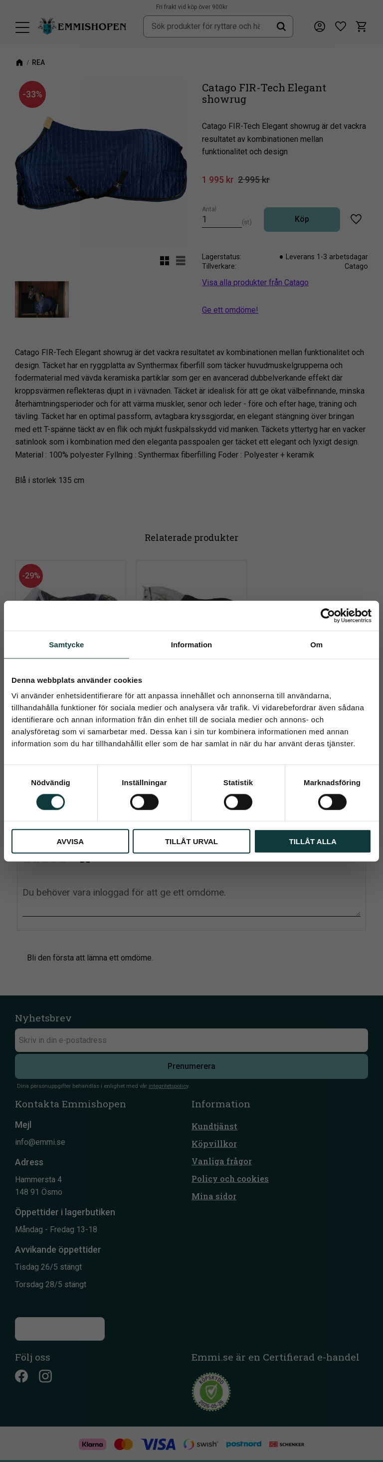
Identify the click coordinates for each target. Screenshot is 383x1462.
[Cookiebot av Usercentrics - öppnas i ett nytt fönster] (328, 615)
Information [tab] (191, 644)
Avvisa (70, 841)
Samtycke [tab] (66, 644)
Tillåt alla (313, 841)
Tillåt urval (191, 841)
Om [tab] (316, 644)
